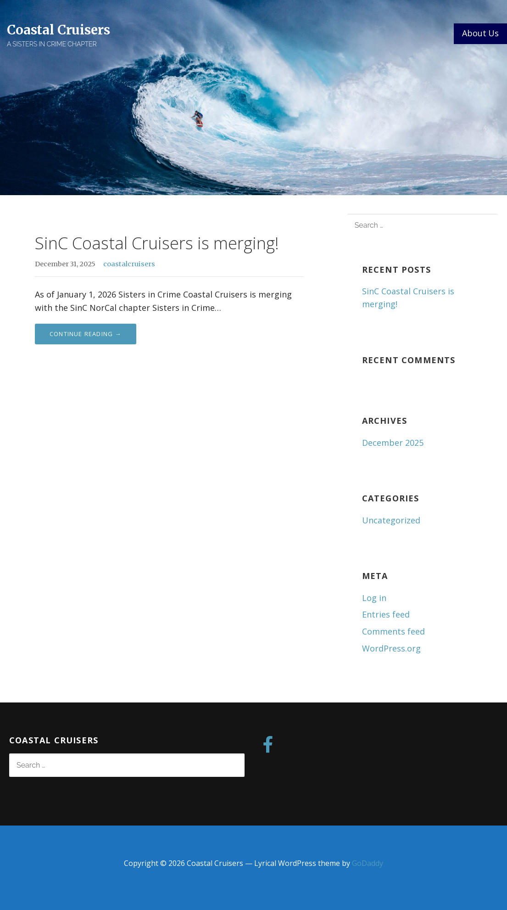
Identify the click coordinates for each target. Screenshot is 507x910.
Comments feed (393, 631)
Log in (374, 597)
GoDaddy (367, 863)
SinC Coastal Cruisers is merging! (157, 243)
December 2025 (392, 442)
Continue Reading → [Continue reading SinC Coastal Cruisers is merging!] (86, 334)
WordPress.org (391, 648)
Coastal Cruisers (58, 30)
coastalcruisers (129, 264)
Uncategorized (391, 520)
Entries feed (386, 614)
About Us (480, 33)
